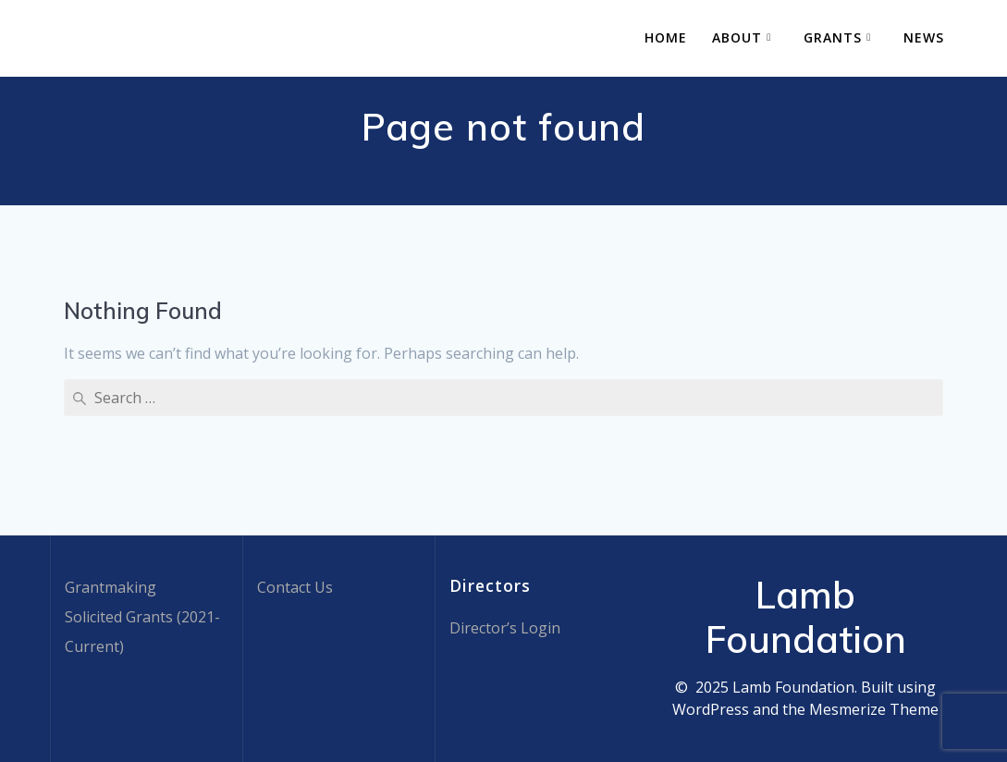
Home (666, 37)
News (923, 37)
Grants (833, 37)
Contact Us (295, 587)
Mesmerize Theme (874, 709)
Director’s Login (504, 628)
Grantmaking (110, 587)
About (737, 37)
